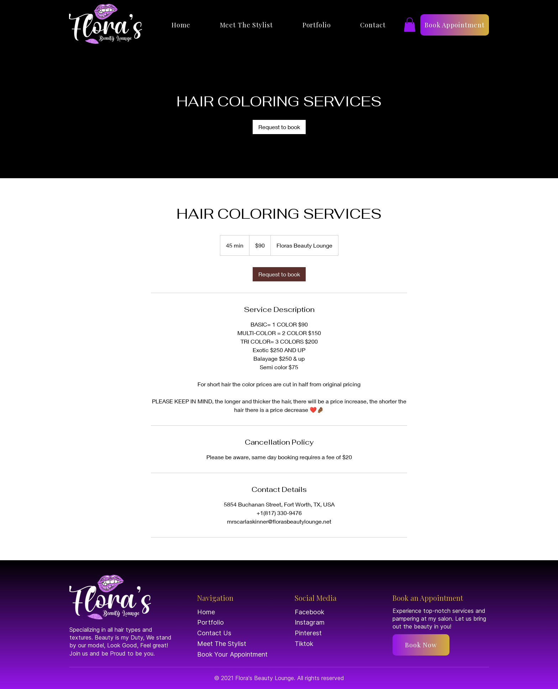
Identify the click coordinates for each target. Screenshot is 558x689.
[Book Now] (421, 645)
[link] (279, 127)
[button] (410, 24)
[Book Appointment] (454, 25)
